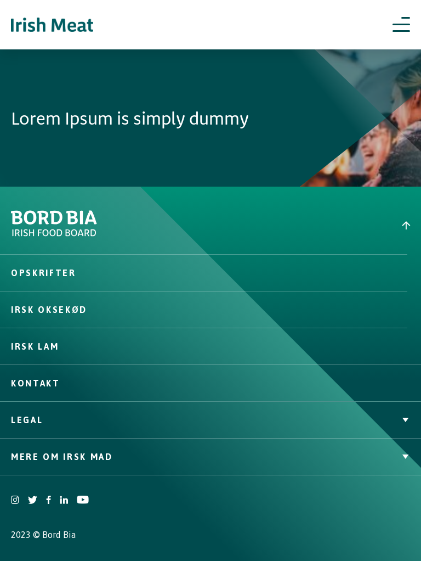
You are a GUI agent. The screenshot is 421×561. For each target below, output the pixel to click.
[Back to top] (315, 225)
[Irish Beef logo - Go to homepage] (52, 25)
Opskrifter (43, 273)
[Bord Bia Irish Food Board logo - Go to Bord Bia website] (54, 233)
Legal (210, 420)
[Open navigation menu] (401, 24)
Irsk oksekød (49, 310)
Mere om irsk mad (210, 457)
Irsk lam (35, 346)
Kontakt (35, 383)
